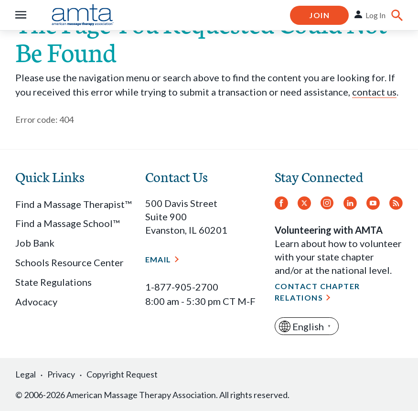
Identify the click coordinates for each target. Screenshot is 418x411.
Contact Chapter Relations (317, 291)
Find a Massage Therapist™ (73, 204)
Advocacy (36, 301)
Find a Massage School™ (67, 223)
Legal (25, 374)
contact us (374, 91)
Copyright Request (122, 374)
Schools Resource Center (69, 262)
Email (158, 259)
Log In (375, 15)
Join (319, 15)
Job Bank (34, 243)
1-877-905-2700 (181, 286)
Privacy (61, 374)
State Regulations (53, 282)
